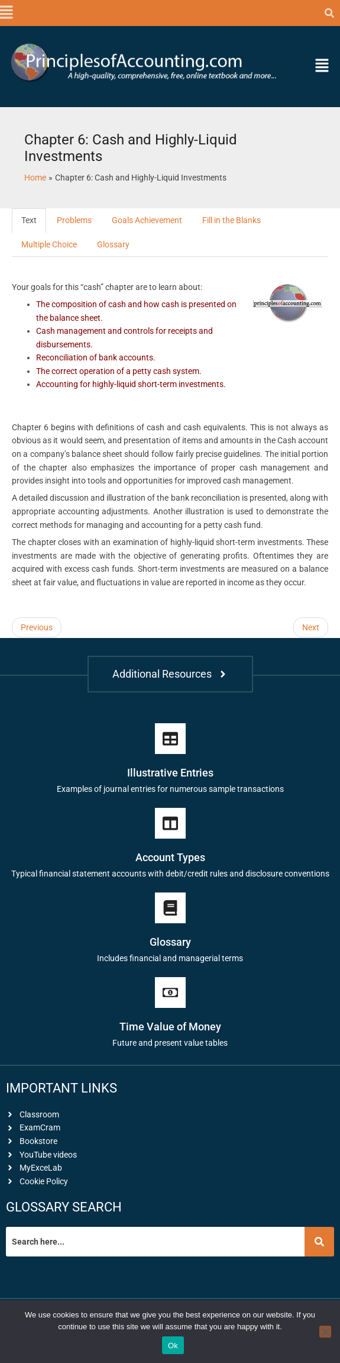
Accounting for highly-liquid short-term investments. (131, 384)
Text (29, 220)
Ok (173, 1345)
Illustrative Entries (170, 772)
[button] (6, 13)
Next (310, 627)
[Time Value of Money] (170, 992)
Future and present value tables (170, 1043)
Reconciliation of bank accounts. (96, 357)
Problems (74, 220)
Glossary (113, 244)
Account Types (170, 857)
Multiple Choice (49, 244)
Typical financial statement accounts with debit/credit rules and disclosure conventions (170, 873)
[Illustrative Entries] (170, 738)
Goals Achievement (147, 220)
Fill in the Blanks (231, 220)
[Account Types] (170, 823)
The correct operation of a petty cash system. (119, 371)
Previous (37, 627)
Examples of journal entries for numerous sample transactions (170, 789)
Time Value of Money (170, 1026)
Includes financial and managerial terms (170, 958)
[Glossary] (170, 907)
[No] (325, 1332)
